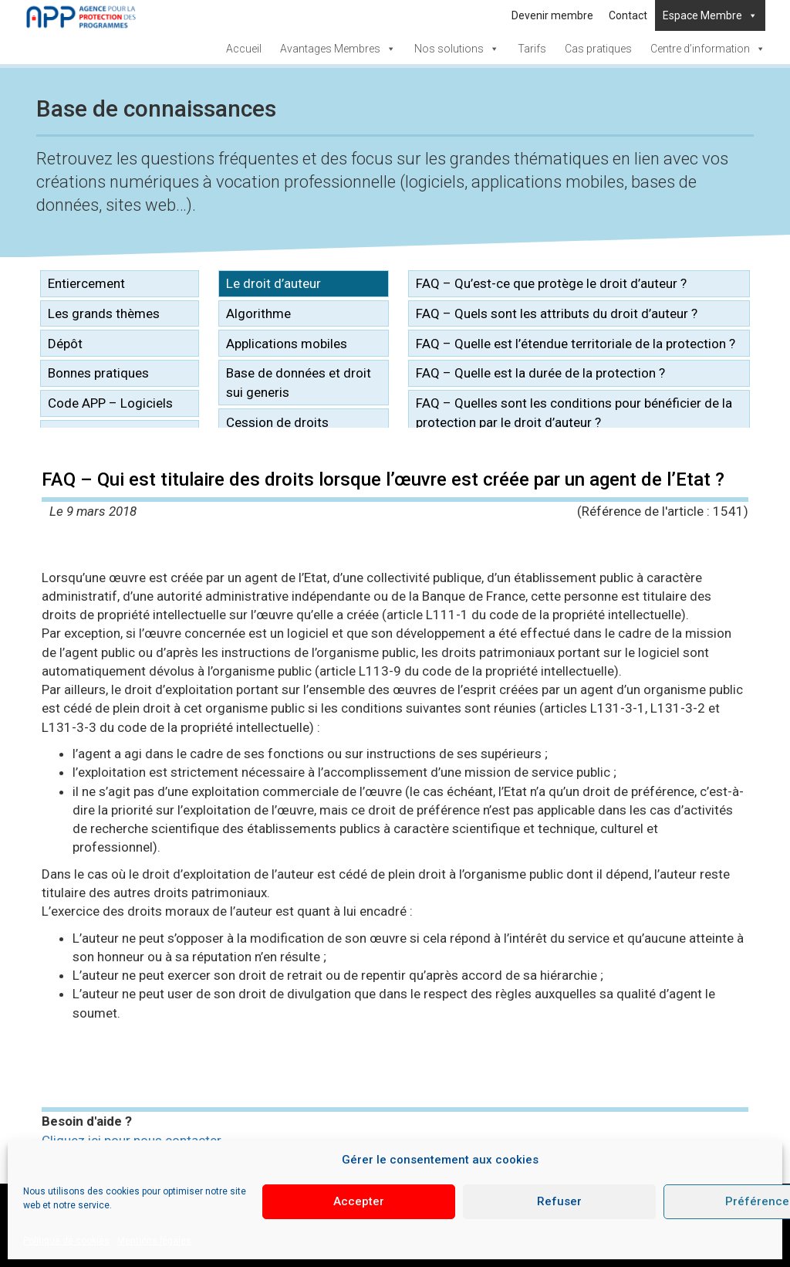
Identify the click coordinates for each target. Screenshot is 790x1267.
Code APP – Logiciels (110, 403)
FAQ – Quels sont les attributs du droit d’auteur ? (556, 313)
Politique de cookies (66, 1240)
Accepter (358, 1201)
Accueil (244, 48)
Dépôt (65, 343)
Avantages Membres (338, 48)
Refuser (559, 1201)
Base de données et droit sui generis (298, 382)
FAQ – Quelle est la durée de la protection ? (540, 373)
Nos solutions (456, 48)
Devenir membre (552, 15)
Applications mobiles (286, 343)
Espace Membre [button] (710, 15)
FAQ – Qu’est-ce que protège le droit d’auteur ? (551, 283)
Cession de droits (277, 422)
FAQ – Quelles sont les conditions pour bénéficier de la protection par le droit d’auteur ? (574, 412)
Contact (628, 15)
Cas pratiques (598, 48)
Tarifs (532, 48)
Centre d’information (707, 48)
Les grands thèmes (104, 313)
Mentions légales (154, 1240)
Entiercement (86, 283)
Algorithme (258, 313)
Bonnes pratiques (98, 373)
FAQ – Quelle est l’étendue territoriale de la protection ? (575, 343)
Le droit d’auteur (273, 283)
